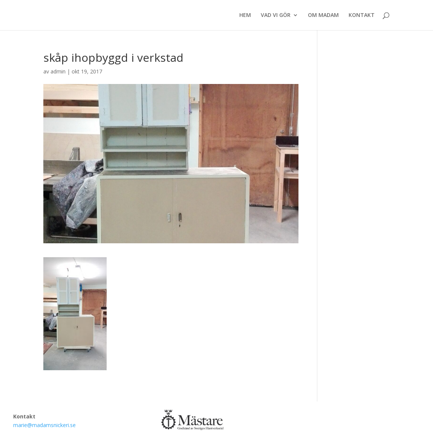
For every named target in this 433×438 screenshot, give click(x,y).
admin (58, 71)
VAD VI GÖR (276, 15)
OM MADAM (323, 15)
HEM (245, 15)
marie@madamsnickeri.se (44, 425)
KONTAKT (362, 15)
